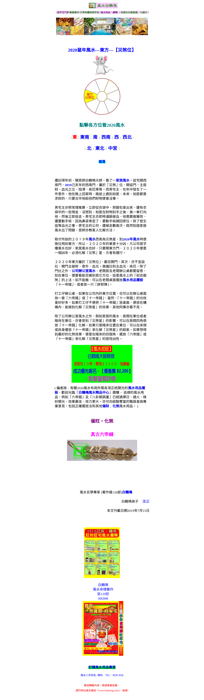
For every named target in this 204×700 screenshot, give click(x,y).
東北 (99, 148)
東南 (84, 137)
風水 (92, 239)
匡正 (146, 501)
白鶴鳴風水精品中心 (93, 392)
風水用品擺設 (133, 280)
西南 (105, 137)
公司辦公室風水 (83, 271)
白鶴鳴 (127, 492)
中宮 (112, 148)
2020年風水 (131, 239)
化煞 (115, 406)
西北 (127, 137)
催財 (105, 406)
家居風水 (122, 180)
